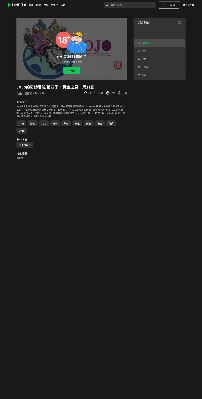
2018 (21, 130)
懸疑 (32, 123)
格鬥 (43, 123)
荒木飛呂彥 (25, 145)
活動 (63, 5)
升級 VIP (169, 5)
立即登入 (71, 70)
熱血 (66, 123)
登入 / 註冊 (188, 5)
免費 (111, 123)
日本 (55, 123)
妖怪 (88, 123)
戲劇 (31, 5)
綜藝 (45, 5)
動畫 (38, 5)
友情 (21, 123)
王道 (77, 123)
